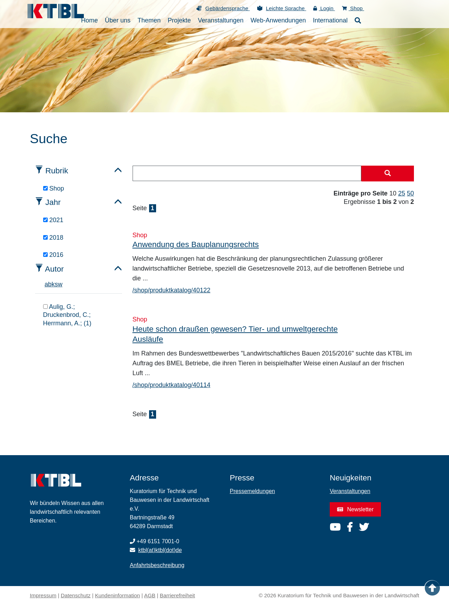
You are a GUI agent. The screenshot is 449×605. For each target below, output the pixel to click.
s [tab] (56, 284)
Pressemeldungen (252, 491)
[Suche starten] (387, 174)
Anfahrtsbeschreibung (157, 565)
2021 (53, 220)
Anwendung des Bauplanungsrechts (196, 244)
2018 (53, 237)
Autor (54, 269)
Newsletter (355, 509)
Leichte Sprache (286, 8)
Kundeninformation (117, 595)
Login (324, 8)
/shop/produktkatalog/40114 (171, 384)
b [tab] (50, 284)
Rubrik (56, 170)
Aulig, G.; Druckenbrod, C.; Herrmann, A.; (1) (67, 315)
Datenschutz (76, 595)
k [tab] (53, 284)
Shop (353, 8)
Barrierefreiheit (177, 595)
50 (410, 193)
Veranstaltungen (350, 491)
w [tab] (60, 284)
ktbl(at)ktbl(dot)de (160, 550)
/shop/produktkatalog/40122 (171, 290)
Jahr (53, 202)
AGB (149, 595)
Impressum (43, 595)
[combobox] (247, 173)
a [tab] (46, 284)
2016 (53, 254)
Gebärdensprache (227, 8)
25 (401, 193)
